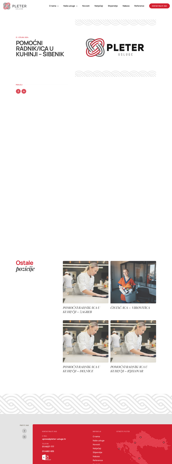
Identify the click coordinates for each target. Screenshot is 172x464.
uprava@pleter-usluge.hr (54, 439)
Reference (139, 5)
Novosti (86, 5)
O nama (53, 5)
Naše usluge (70, 5)
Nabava (126, 5)
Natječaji (99, 5)
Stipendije (113, 5)
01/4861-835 (48, 451)
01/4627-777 (48, 446)
